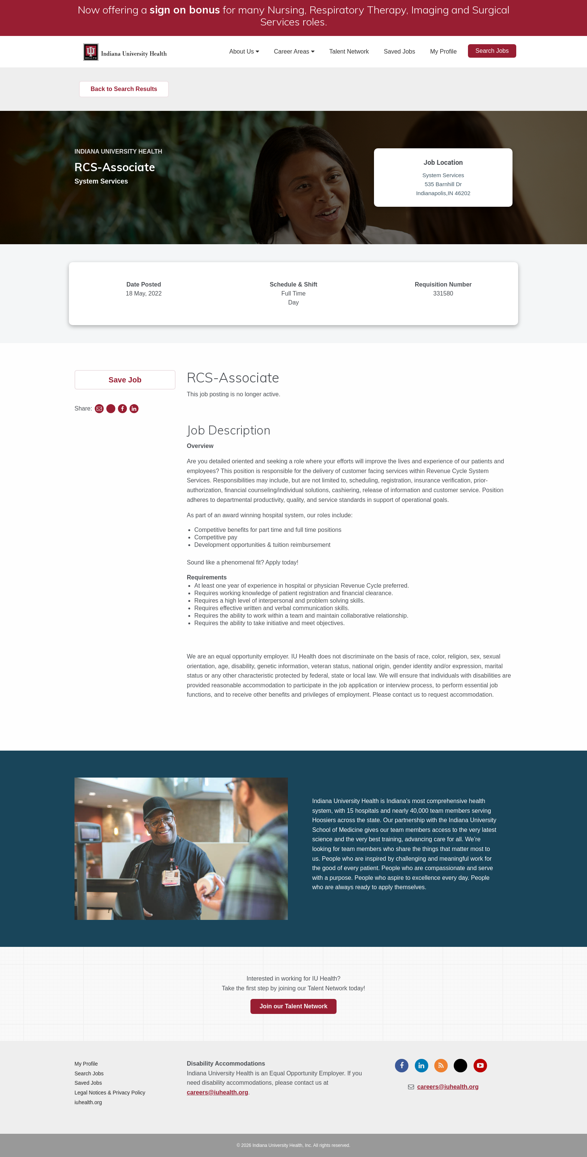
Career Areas (294, 51)
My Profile (443, 51)
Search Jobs (492, 51)
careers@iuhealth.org (217, 1092)
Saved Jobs (399, 51)
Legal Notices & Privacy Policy (109, 1093)
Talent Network (349, 51)
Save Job (125, 380)
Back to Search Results (124, 89)
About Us (244, 51)
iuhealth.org (88, 1102)
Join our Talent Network (293, 1006)
